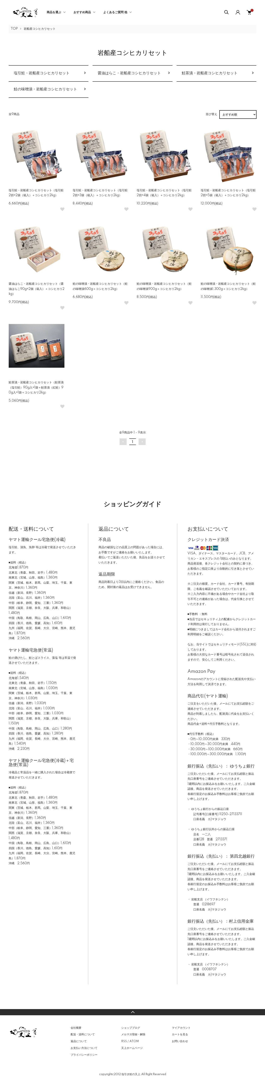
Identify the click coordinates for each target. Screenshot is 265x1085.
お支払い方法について (84, 1048)
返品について (79, 1041)
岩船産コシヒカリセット (40, 29)
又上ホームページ (132, 1048)
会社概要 (76, 1027)
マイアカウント (181, 1027)
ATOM (134, 1041)
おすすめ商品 (82, 12)
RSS (124, 1041)
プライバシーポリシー (84, 1054)
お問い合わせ (180, 1041)
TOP (14, 29)
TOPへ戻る (132, 1012)
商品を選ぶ (54, 12)
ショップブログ (130, 1027)
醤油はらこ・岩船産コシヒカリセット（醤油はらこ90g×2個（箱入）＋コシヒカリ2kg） (36, 289)
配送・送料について (83, 1034)
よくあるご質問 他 (115, 12)
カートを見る (180, 1034)
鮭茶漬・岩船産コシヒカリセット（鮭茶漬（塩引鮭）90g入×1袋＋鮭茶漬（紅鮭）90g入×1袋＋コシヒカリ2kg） (36, 387)
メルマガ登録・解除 (133, 1034)
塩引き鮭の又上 (130, 1074)
